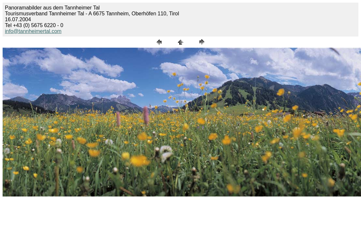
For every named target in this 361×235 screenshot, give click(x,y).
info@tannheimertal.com (33, 31)
